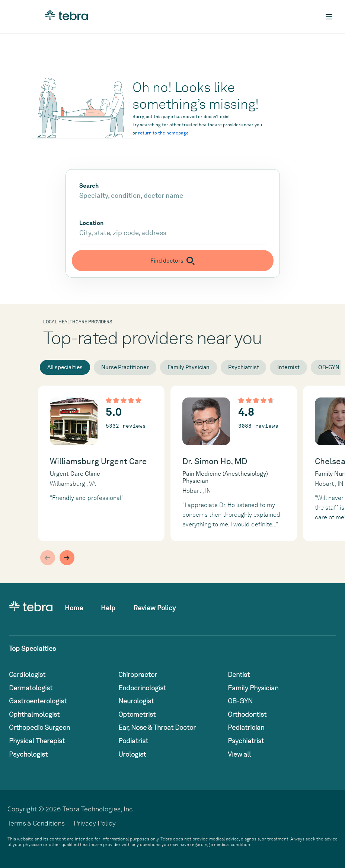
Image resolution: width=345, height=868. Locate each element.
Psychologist (28, 754)
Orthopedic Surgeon (39, 727)
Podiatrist (133, 741)
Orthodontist (247, 714)
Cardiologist (27, 674)
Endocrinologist (142, 688)
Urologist (132, 754)
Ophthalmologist (34, 714)
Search (89, 186)
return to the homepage (163, 133)
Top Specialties (32, 648)
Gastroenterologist (38, 701)
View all (239, 754)
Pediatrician (246, 727)
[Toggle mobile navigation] (329, 17)
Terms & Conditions (36, 823)
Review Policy (154, 608)
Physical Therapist (37, 741)
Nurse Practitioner (124, 367)
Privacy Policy (95, 823)
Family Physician (188, 367)
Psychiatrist (243, 367)
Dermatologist (30, 688)
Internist (288, 367)
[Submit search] (173, 260)
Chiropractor (137, 674)
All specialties (65, 367)
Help (108, 608)
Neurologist (136, 701)
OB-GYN (240, 701)
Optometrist (137, 714)
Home (74, 608)
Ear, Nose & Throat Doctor (157, 727)
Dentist (239, 674)
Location (91, 223)
